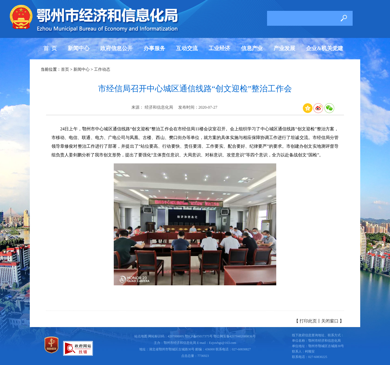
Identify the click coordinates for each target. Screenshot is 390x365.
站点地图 (140, 336)
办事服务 (154, 48)
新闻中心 (78, 48)
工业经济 (219, 48)
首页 (65, 69)
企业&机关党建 (324, 48)
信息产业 (252, 48)
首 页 (50, 48)
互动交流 (187, 48)
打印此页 (308, 321)
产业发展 (284, 48)
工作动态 (102, 69)
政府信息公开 (116, 48)
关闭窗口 (330, 321)
